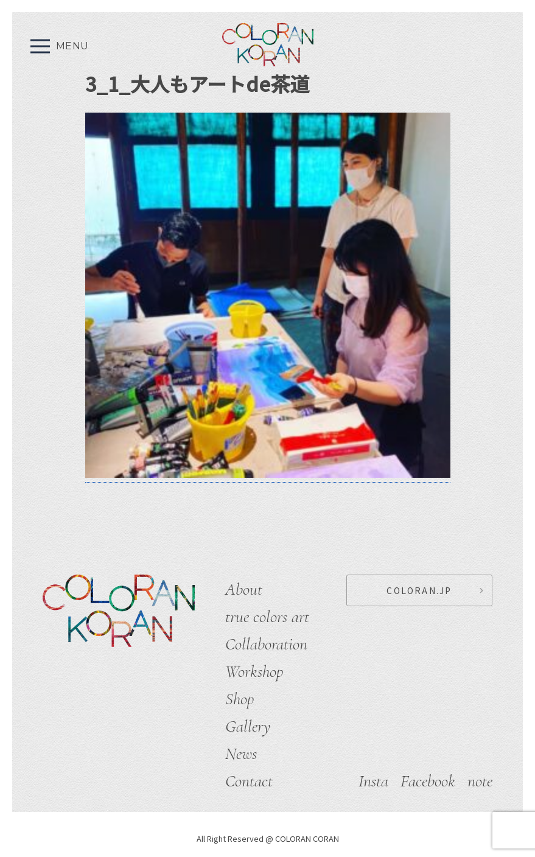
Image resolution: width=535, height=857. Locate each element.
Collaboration (266, 644)
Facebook (427, 781)
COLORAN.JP (419, 590)
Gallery (247, 726)
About (243, 589)
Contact (249, 781)
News (241, 753)
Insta (373, 781)
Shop (239, 698)
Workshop (254, 671)
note (479, 781)
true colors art (267, 616)
